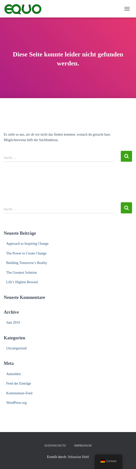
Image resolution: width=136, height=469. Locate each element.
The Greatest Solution (21, 272)
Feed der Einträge (18, 383)
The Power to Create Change (26, 253)
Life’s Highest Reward (22, 282)
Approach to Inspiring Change (27, 243)
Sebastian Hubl (78, 457)
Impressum (82, 445)
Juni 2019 (13, 322)
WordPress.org (16, 403)
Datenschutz (55, 445)
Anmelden (13, 374)
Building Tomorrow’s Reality (26, 263)
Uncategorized (16, 348)
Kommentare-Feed (19, 393)
